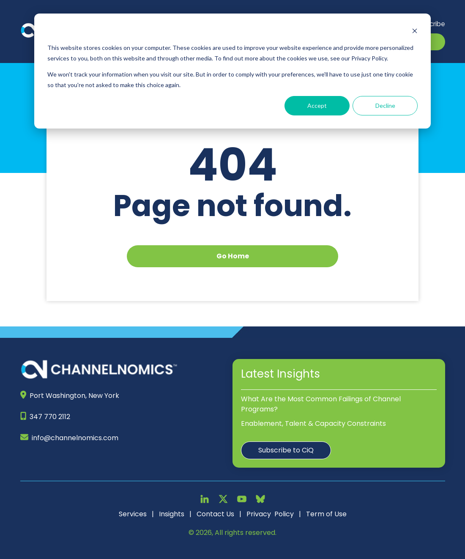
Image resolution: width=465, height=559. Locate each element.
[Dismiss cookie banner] (415, 32)
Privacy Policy (270, 514)
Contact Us (215, 514)
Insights (171, 514)
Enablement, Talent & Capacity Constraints (313, 423)
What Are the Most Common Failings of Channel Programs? (321, 404)
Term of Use (326, 514)
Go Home (232, 256)
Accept (317, 105)
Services (133, 514)
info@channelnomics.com (75, 438)
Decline (385, 105)
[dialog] (232, 71)
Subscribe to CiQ (286, 450)
